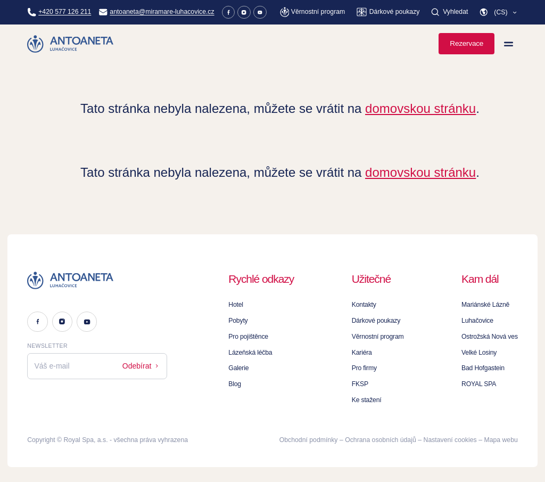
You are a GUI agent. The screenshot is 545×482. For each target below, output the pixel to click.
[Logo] (97, 280)
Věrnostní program (378, 336)
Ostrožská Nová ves (489, 336)
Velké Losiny (479, 352)
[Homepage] (70, 44)
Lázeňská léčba (250, 352)
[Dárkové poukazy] (387, 12)
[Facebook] (228, 12)
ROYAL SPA (478, 384)
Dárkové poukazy (376, 320)
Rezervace (466, 43)
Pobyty (237, 320)
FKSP (360, 384)
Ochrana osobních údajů (380, 440)
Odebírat (141, 366)
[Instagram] (244, 12)
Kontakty (364, 304)
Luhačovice (477, 320)
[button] (498, 12)
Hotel (235, 304)
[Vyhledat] (449, 12)
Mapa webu (500, 440)
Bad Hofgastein (483, 368)
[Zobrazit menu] (508, 44)
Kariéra (362, 352)
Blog (234, 384)
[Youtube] (260, 12)
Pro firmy (364, 368)
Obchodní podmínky (308, 440)
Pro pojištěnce (248, 336)
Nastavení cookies (450, 440)
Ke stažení (367, 400)
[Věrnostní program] (312, 12)
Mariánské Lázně (485, 304)
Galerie (238, 368)
